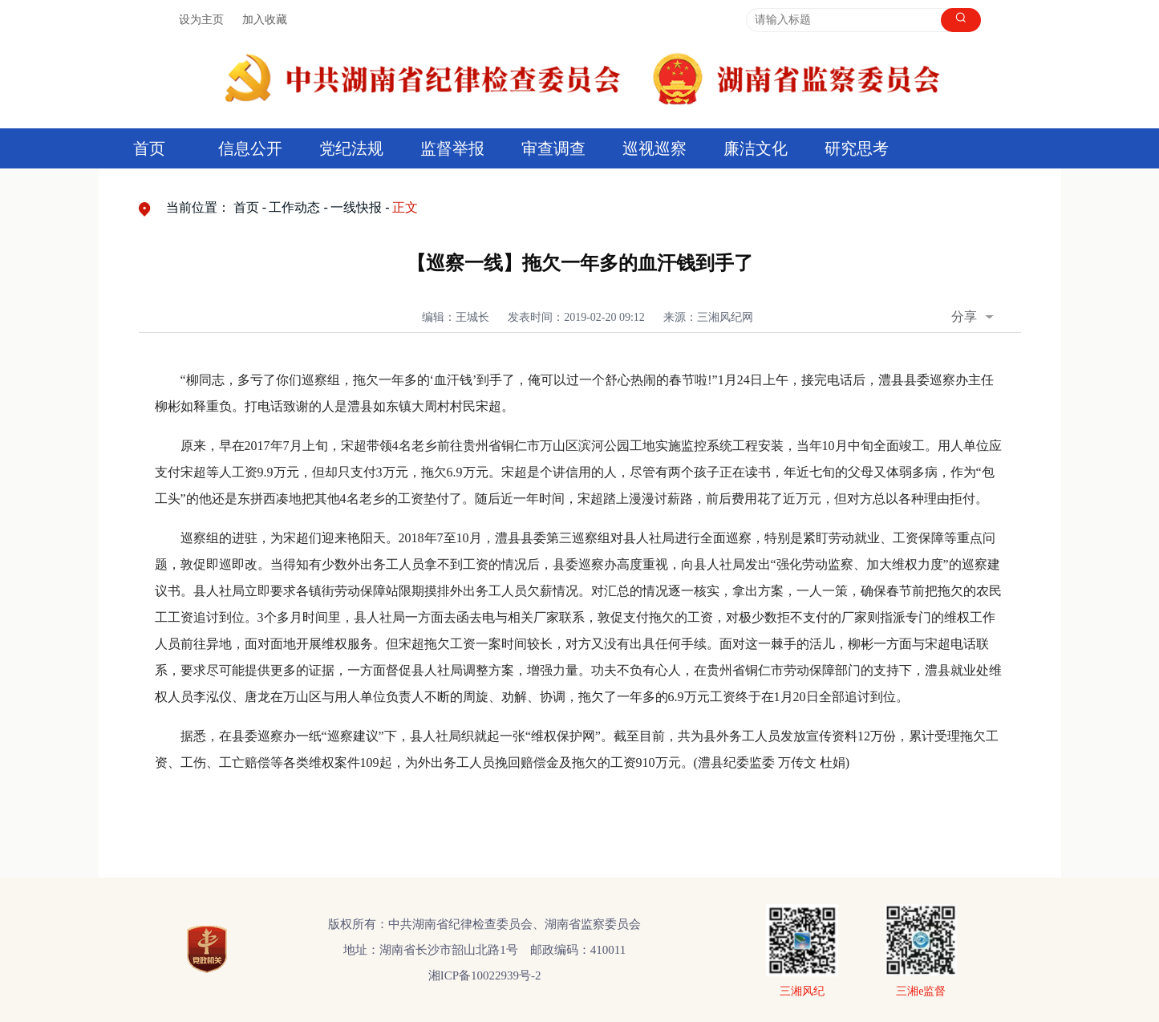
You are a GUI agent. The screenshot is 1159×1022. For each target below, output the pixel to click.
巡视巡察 (654, 148)
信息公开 (250, 148)
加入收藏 (264, 20)
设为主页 (201, 20)
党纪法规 (351, 148)
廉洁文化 (755, 148)
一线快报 (356, 207)
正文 (405, 207)
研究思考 (857, 148)
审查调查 (553, 148)
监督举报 (452, 148)
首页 (149, 148)
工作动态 (294, 207)
